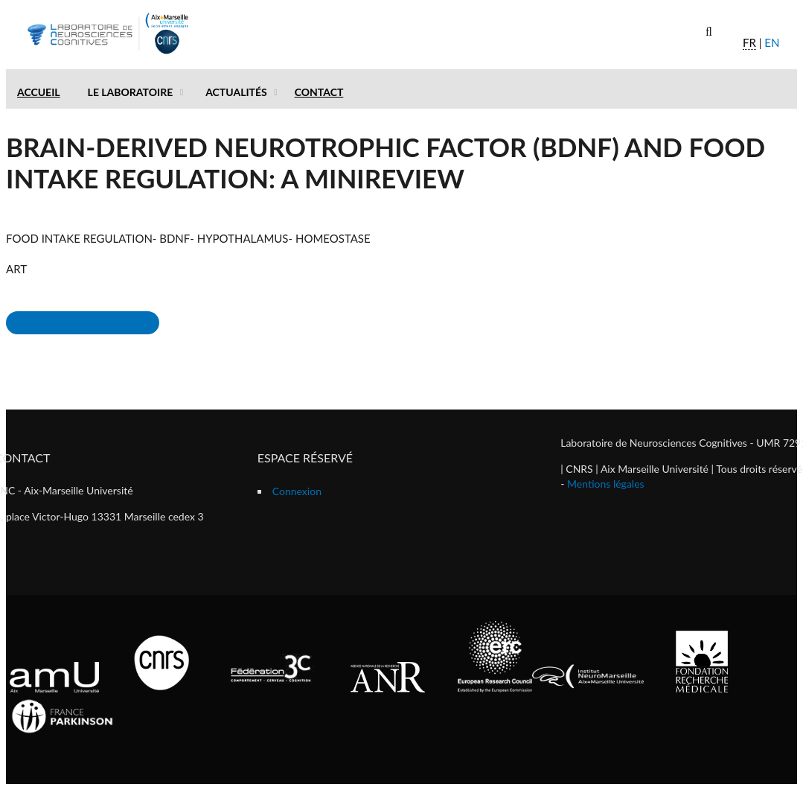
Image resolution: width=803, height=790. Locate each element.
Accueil (38, 92)
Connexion (296, 491)
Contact (319, 92)
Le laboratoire (130, 92)
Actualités (236, 92)
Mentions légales (605, 483)
